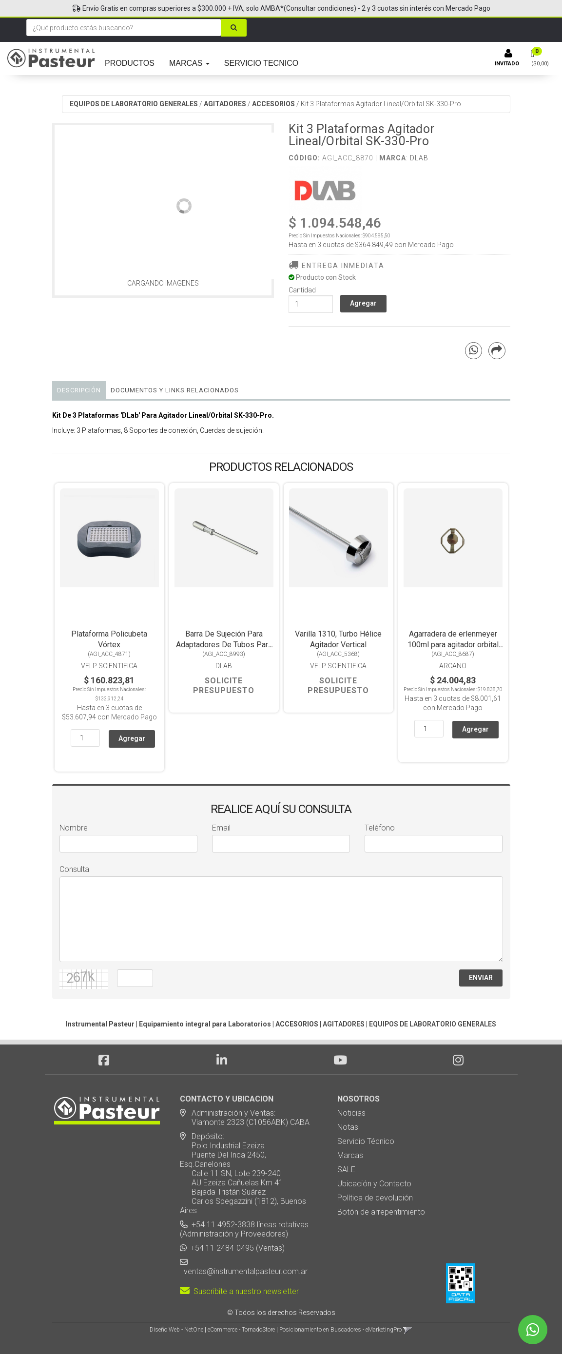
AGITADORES (225, 104)
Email (221, 827)
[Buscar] (234, 28)
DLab (419, 158)
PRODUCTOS (130, 63)
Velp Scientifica (109, 666)
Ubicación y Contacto (374, 1183)
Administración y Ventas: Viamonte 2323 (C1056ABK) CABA (245, 1117)
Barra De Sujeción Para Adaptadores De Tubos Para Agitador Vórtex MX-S (224, 644)
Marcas (350, 1155)
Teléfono (380, 827)
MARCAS (189, 63)
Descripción (79, 390)
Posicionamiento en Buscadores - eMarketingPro (340, 1329)
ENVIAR (481, 978)
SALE (346, 1169)
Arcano (452, 666)
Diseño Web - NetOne (176, 1329)
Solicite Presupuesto (223, 685)
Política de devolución (375, 1197)
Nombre (73, 827)
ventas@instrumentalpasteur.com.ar (244, 1271)
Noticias (351, 1113)
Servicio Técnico (365, 1141)
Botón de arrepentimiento (381, 1212)
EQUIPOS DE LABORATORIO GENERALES (134, 104)
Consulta (74, 869)
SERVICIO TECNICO (261, 63)
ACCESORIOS (273, 104)
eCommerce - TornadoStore (241, 1329)
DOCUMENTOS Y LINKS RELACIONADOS (175, 390)
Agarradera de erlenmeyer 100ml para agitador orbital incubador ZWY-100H (453, 644)
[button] (407, 1329)
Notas (347, 1127)
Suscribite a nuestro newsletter (239, 1291)
